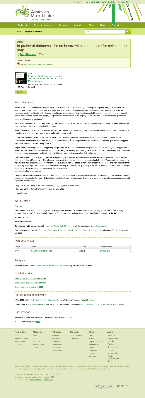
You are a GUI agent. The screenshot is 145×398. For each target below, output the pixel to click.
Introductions (20, 342)
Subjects (18, 345)
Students (55, 336)
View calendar (76, 336)
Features (37, 342)
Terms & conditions (35, 380)
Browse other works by (30, 278)
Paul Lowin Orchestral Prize (41, 251)
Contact (115, 25)
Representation (114, 347)
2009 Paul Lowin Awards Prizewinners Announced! (49, 265)
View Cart (125, 2)
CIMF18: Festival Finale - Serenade (41, 300)
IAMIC (123, 387)
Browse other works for (30, 283)
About (103, 25)
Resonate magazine (43, 25)
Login (79, 2)
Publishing (112, 344)
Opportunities (38, 345)
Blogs (35, 339)
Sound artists (57, 351)
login (38, 322)
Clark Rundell (72, 230)
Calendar (78, 25)
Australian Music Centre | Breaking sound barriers (35, 13)
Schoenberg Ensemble (57, 230)
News (35, 336)
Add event (74, 339)
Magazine (38, 332)
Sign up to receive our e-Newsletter (101, 2)
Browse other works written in (29, 287)
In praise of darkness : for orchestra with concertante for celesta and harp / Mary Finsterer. (46, 78)
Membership (113, 353)
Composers (56, 345)
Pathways (63, 25)
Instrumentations (21, 339)
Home (18, 31)
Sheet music (94, 345)
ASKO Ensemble (40, 230)
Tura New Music (52, 226)
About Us (111, 336)
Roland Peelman (87, 300)
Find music (23, 25)
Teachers (55, 339)
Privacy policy (48, 380)
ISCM (104, 387)
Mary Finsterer (28, 54)
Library (110, 350)
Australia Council (100, 226)
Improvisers (56, 348)
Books (91, 348)
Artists (17, 336)
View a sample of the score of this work (36, 65)
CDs (90, 336)
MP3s (91, 339)
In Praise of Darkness (89, 230)
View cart (92, 356)
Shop (91, 25)
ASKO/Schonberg (67, 226)
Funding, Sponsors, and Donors (113, 358)
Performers (56, 342)
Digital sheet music (96, 342)
